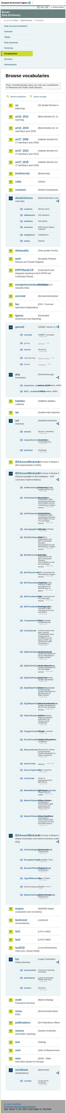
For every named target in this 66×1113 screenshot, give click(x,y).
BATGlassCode (30, 572)
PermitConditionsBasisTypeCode (30, 739)
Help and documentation (15, 26)
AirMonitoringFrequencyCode (30, 487)
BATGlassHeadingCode (30, 582)
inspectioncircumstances (30, 440)
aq (16, 105)
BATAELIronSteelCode (30, 555)
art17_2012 (22, 150)
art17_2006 (22, 139)
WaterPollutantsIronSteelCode (30, 816)
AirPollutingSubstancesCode (30, 849)
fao (17, 304)
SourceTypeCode (30, 770)
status (27, 241)
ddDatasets (29, 215)
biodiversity (22, 173)
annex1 (27, 431)
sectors (27, 988)
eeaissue (28, 227)
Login (42, 7)
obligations (29, 235)
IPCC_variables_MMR (30, 391)
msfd (18, 999)
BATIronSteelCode (30, 596)
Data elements (11, 42)
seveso (19, 1030)
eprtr (18, 258)
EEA (17, 2)
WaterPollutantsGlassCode (30, 800)
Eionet (15, 20)
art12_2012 (22, 116)
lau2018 (20, 947)
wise (18, 1058)
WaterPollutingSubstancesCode (30, 895)
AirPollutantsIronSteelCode (30, 513)
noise (18, 1011)
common (20, 189)
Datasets (8, 31)
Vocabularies (10, 53)
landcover (21, 920)
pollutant (28, 450)
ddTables (28, 221)
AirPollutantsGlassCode (30, 498)
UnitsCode (29, 778)
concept (28, 335)
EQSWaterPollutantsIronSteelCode (30, 703)
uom (18, 1050)
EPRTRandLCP (24, 270)
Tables (7, 37)
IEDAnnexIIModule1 (26, 462)
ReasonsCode (30, 749)
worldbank (21, 1069)
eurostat (20, 296)
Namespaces (10, 64)
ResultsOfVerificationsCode (30, 868)
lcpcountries (30, 970)
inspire (19, 908)
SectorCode (30, 763)
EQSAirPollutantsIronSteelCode (30, 665)
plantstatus (29, 978)
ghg (17, 374)
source (27, 349)
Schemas (8, 48)
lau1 (17, 931)
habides (20, 401)
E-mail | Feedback (12, 1104)
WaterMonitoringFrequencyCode (30, 790)
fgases (19, 315)
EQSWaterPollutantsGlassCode (30, 688)
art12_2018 (22, 128)
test (17, 1042)
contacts (28, 209)
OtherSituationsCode (30, 715)
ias (17, 412)
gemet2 (19, 327)
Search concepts (40, 97)
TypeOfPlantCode (30, 878)
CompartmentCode (30, 620)
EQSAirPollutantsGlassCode (30, 652)
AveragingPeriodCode (30, 529)
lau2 (17, 939)
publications (22, 1022)
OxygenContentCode (30, 731)
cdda (18, 181)
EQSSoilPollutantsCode (30, 678)
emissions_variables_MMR (30, 385)
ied (17, 420)
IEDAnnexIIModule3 (26, 473)
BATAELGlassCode (30, 537)
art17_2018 (22, 162)
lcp (17, 959)
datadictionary (24, 198)
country (28, 1081)
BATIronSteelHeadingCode (30, 606)
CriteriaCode (30, 630)
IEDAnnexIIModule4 (26, 835)
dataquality (22, 250)
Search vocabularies (18, 97)
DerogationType (30, 860)
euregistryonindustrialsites (26, 284)
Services (8, 59)
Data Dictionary (26, 20)
